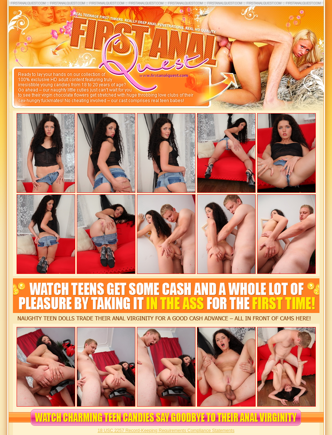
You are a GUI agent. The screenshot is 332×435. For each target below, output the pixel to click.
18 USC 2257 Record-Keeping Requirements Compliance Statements (166, 430)
